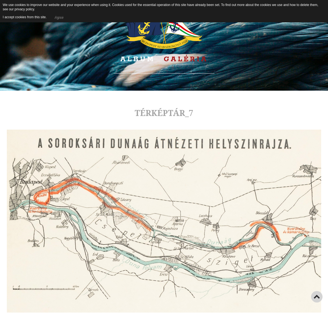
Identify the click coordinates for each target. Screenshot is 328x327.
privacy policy (24, 9)
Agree (58, 17)
